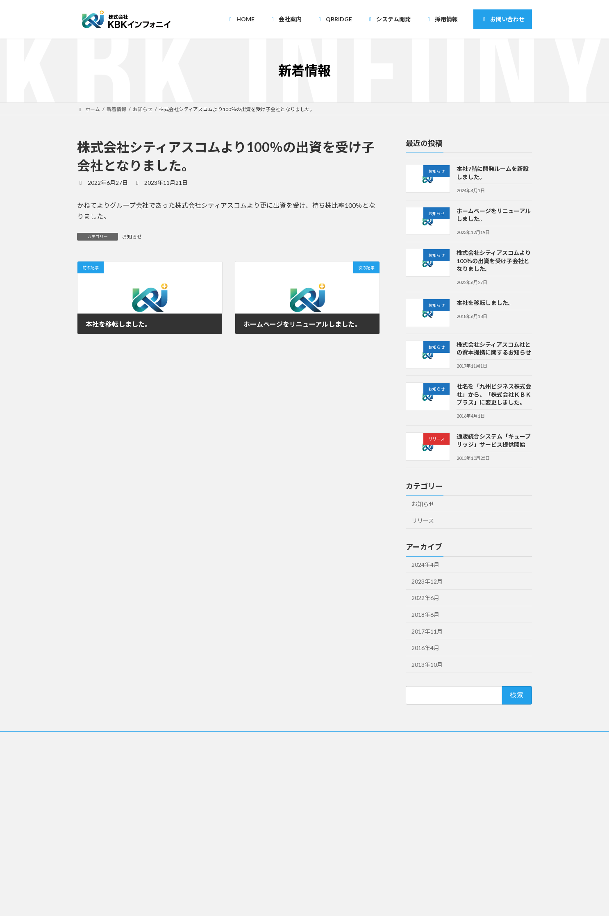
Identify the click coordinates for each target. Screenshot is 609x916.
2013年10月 (427, 664)
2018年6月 (425, 614)
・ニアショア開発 (262, 814)
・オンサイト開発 (262, 842)
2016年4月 (425, 648)
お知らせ (132, 237)
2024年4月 (425, 564)
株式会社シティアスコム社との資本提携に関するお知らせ (494, 348)
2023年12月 (427, 581)
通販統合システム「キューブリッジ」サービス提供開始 (494, 440)
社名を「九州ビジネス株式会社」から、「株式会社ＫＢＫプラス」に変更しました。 (494, 394)
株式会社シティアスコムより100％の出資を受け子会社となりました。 (494, 261)
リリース (422, 520)
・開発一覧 (255, 857)
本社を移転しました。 (485, 303)
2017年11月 (427, 631)
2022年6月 (425, 598)
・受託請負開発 (260, 828)
